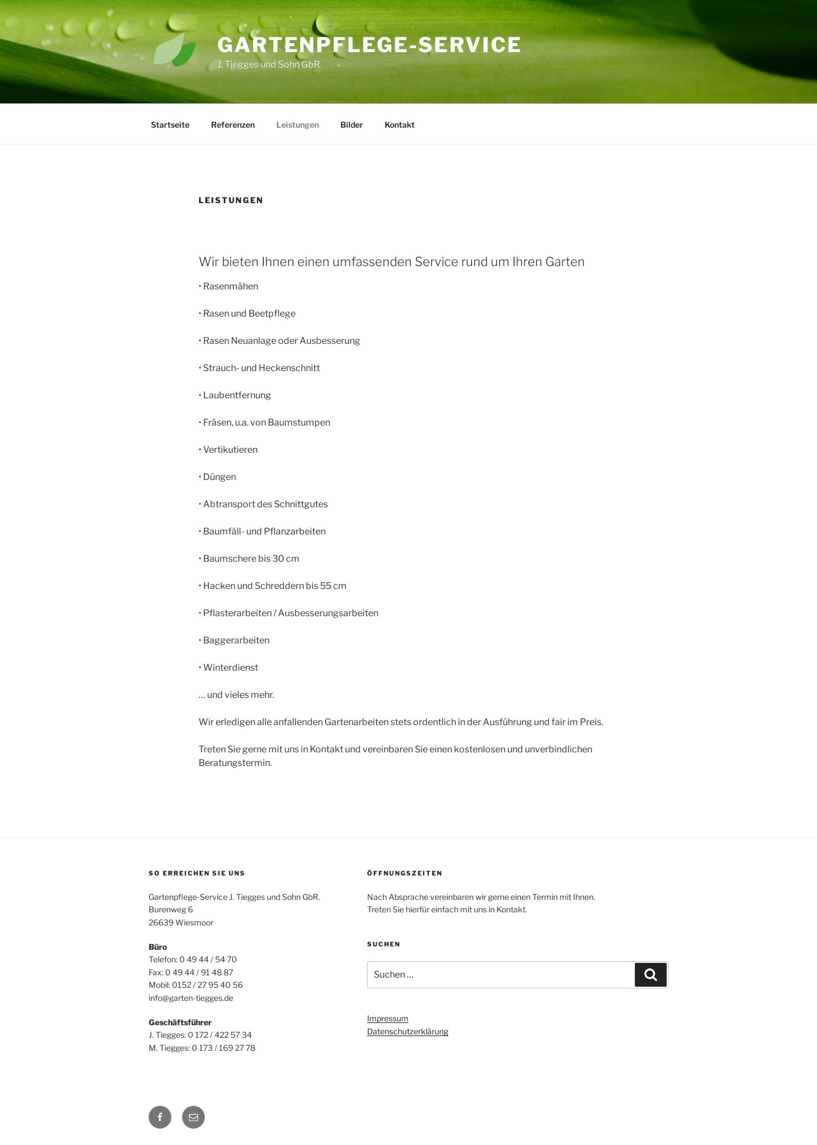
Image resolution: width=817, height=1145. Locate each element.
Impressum (387, 1018)
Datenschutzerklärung (407, 1031)
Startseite (170, 124)
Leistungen (297, 124)
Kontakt (400, 124)
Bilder (351, 124)
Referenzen (233, 124)
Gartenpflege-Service (370, 44)
